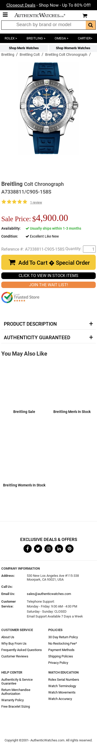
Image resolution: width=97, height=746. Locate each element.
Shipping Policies (60, 656)
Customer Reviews (14, 656)
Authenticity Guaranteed (37, 337)
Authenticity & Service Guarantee (17, 681)
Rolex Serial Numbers (63, 679)
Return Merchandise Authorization (15, 692)
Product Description (30, 324)
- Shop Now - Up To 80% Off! (48, 5)
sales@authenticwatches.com (49, 594)
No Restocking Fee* (62, 643)
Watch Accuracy (60, 699)
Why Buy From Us (14, 643)
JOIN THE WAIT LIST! (48, 284)
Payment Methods (61, 650)
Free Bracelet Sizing (15, 706)
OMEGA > (61, 38)
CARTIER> (85, 38)
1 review (36, 202)
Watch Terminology (62, 686)
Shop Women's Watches (73, 48)
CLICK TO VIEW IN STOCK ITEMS (48, 275)
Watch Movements (62, 692)
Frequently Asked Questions (21, 650)
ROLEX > (11, 38)
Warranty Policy (12, 700)
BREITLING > (36, 38)
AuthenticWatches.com (43, 15)
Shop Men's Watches (24, 48)
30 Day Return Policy (63, 637)
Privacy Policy (58, 663)
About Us (7, 637)
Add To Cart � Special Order (54, 263)
